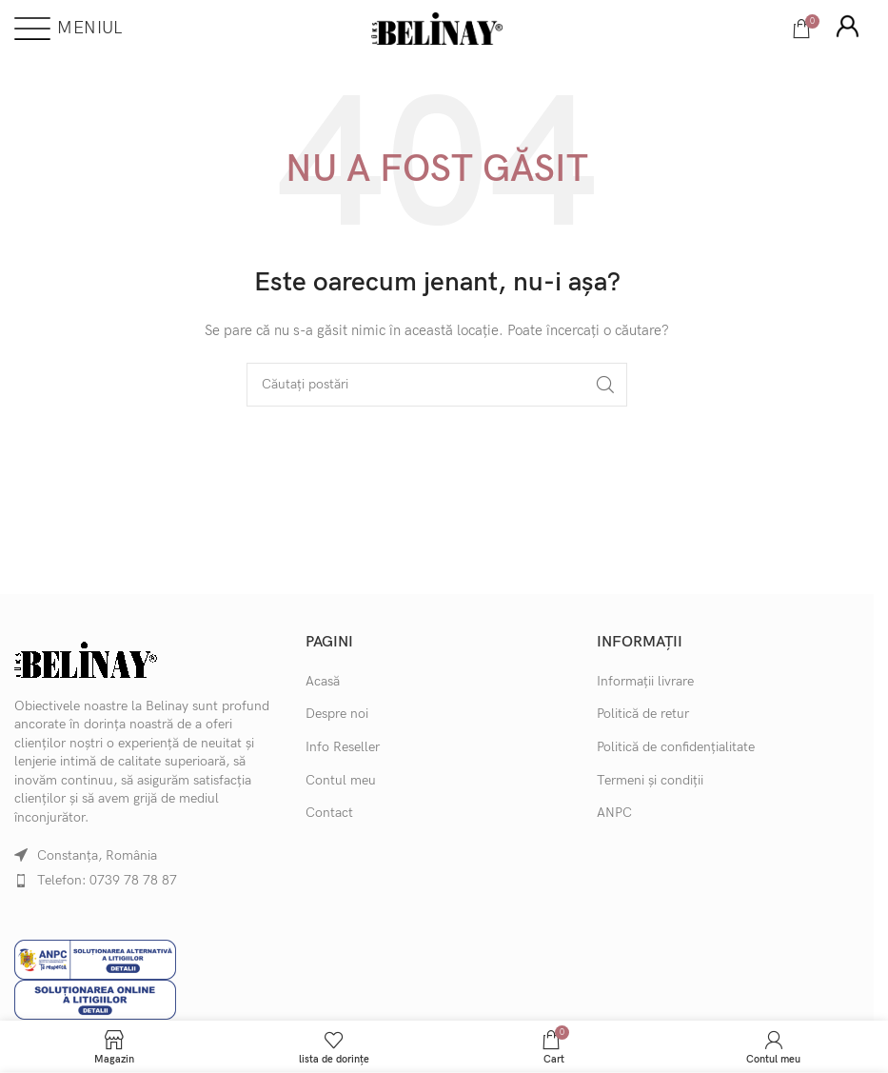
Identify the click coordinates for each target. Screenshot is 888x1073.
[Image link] (85, 658)
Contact (329, 813)
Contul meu (341, 780)
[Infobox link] (847, 28)
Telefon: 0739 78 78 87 (107, 880)
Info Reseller (343, 747)
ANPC (614, 813)
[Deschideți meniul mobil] (68, 29)
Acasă (323, 681)
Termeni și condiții (650, 780)
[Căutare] (437, 385)
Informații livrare (645, 681)
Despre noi (337, 713)
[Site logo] (437, 27)
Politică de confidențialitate (676, 747)
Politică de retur (643, 713)
